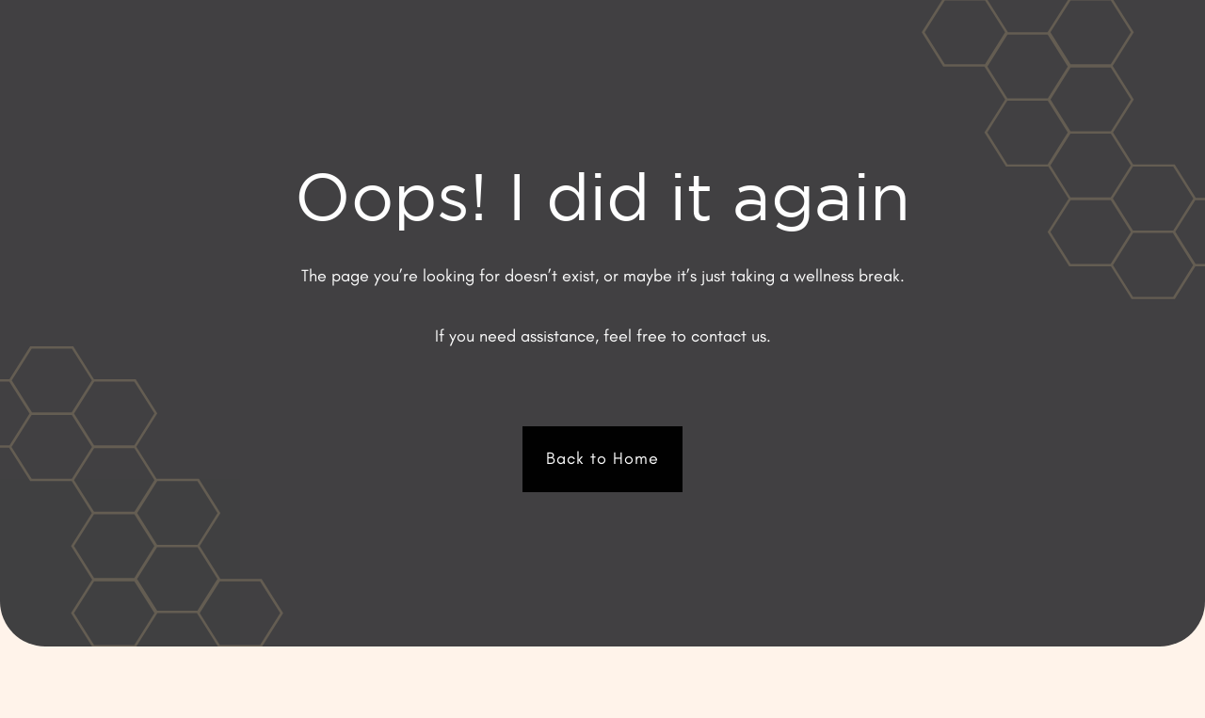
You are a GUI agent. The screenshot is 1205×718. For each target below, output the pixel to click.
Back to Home (602, 458)
